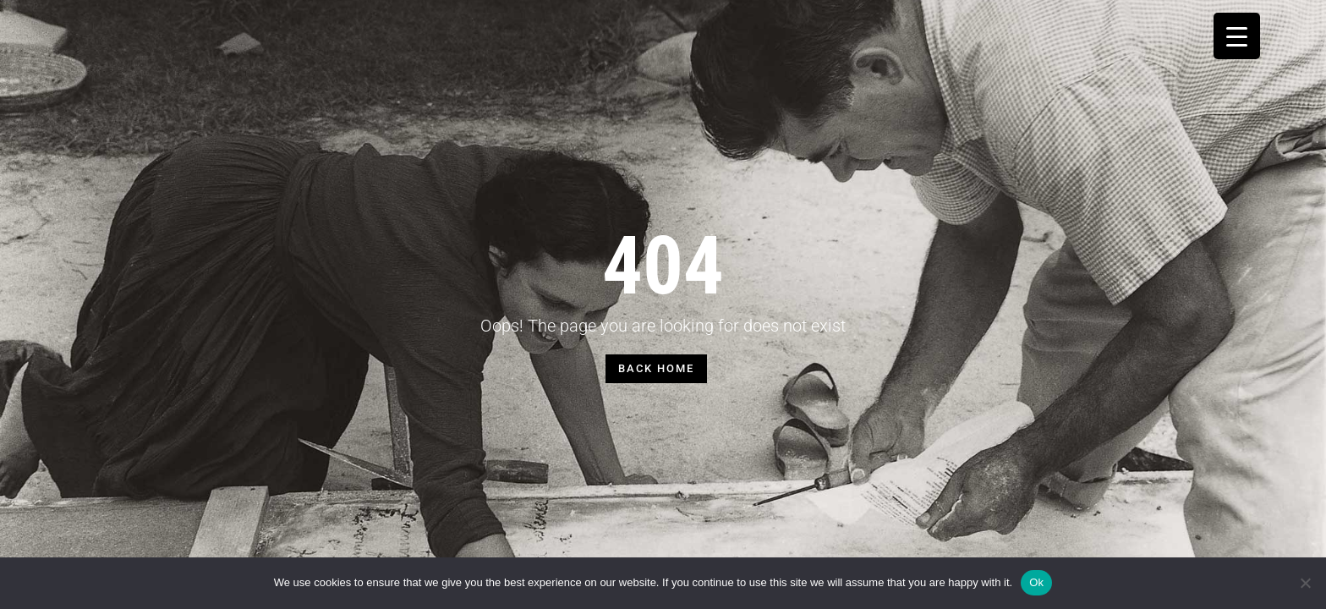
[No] (1304, 582)
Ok (1036, 582)
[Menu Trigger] (1237, 36)
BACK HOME (656, 368)
